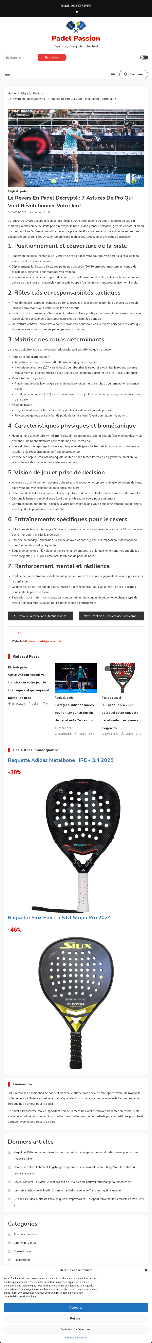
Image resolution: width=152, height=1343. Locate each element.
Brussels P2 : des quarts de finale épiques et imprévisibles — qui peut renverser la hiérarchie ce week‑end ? (79, 1202)
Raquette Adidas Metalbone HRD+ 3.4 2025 (61, 760)
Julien (37, 212)
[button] (146, 1270)
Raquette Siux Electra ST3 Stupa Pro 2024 (59, 917)
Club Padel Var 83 (25, 1242)
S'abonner (134, 74)
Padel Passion (76, 38)
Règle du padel (17, 191)
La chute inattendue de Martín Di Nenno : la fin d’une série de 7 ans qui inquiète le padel (67, 1190)
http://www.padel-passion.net (42, 641)
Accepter (76, 1307)
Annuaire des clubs (26, 1234)
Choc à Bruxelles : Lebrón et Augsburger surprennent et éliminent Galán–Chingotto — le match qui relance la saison (74, 1170)
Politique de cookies (76, 1337)
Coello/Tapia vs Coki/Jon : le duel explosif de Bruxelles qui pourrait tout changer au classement (73, 1182)
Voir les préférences (76, 1329)
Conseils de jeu (23, 1251)
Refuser (76, 1318)
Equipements (22, 1259)
